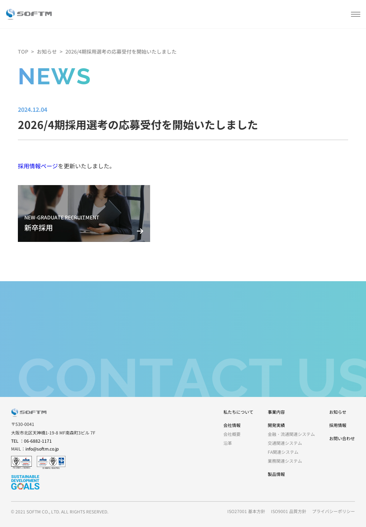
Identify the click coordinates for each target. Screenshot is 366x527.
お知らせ (47, 51)
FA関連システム (283, 452)
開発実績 (276, 425)
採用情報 (337, 425)
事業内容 (276, 412)
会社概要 (232, 434)
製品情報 (276, 474)
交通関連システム (285, 443)
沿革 (227, 443)
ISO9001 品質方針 (288, 511)
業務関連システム (285, 461)
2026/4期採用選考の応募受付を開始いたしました (121, 51)
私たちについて (238, 412)
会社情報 (232, 425)
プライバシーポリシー (333, 511)
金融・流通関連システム (291, 434)
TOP (23, 51)
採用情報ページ (38, 165)
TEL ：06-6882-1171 (31, 441)
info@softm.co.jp (42, 449)
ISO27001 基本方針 (246, 511)
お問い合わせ (342, 438)
